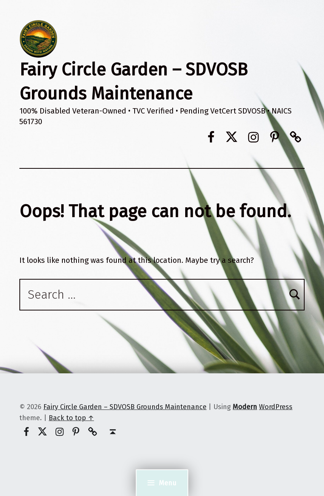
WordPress (275, 407)
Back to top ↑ (71, 418)
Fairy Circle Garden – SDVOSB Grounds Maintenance (124, 407)
